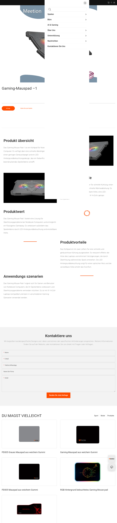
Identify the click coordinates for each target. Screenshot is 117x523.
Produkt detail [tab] (58, 125)
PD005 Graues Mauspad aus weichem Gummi (23, 452)
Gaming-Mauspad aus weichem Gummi (78, 452)
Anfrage (8, 108)
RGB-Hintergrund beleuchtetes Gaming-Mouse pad (84, 490)
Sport (96, 416)
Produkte (110, 416)
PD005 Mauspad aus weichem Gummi (20, 490)
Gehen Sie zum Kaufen (26, 108)
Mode (103, 416)
